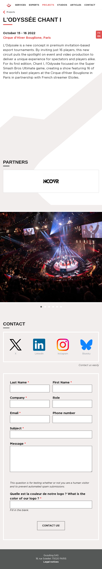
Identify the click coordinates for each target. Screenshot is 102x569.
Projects (48, 5)
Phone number (64, 413)
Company (18, 398)
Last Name (19, 382)
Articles (75, 5)
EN (98, 36)
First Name (62, 382)
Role (56, 398)
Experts (34, 5)
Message (18, 443)
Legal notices (51, 562)
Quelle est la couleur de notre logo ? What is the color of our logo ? (47, 496)
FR (98, 33)
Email (15, 413)
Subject (17, 428)
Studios (62, 5)
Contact (89, 5)
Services (20, 5)
